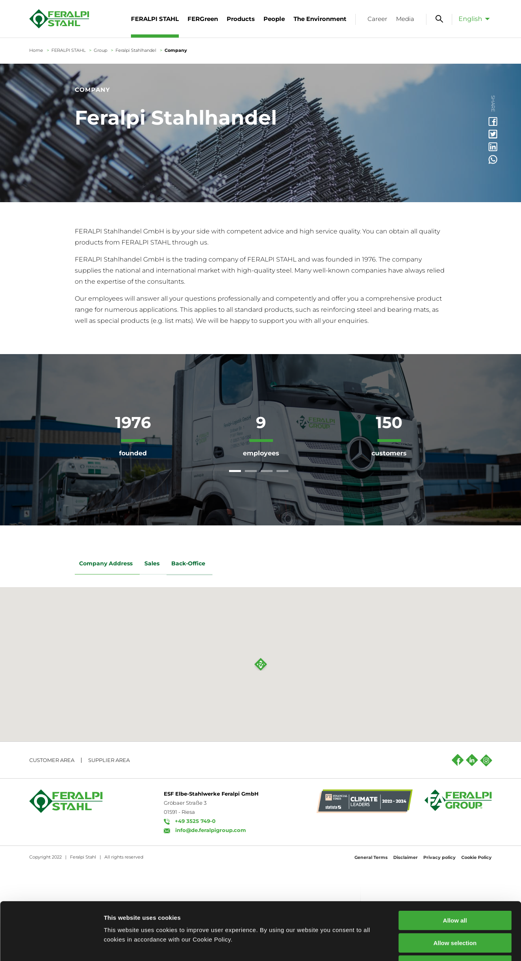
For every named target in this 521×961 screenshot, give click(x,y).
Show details (415, 945)
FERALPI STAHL (68, 50)
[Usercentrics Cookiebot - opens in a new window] (51, 946)
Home (36, 50)
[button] (260, 757)
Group (100, 50)
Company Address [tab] (107, 564)
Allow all (455, 866)
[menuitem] (472, 18)
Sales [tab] (153, 564)
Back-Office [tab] (190, 564)
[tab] (235, 471)
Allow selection (454, 888)
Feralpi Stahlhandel (136, 50)
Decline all (455, 911)
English (470, 19)
